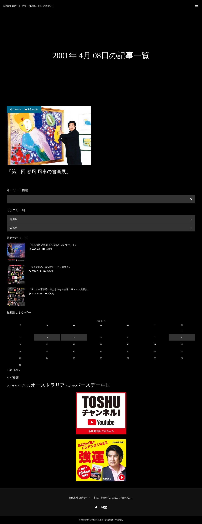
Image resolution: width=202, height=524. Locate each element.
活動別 (102, 227)
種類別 (102, 219)
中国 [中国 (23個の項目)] (106, 385)
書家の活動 (33, 109)
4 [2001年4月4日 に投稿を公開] (74, 337)
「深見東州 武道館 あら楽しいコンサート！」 (53, 244)
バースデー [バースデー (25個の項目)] (87, 385)
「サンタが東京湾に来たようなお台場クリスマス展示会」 (59, 289)
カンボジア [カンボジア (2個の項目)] (70, 386)
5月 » (17, 370)
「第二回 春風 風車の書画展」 (39, 171)
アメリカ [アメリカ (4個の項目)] (12, 385)
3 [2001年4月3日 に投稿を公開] (47, 337)
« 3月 (9, 370)
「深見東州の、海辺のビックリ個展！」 (50, 267)
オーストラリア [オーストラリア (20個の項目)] (48, 385)
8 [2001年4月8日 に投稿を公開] (181, 337)
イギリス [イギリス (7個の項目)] (23, 385)
